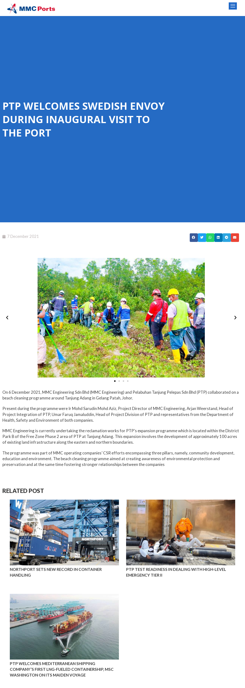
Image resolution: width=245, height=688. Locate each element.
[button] (194, 237)
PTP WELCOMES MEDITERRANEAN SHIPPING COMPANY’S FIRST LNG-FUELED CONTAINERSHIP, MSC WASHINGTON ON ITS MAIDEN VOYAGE (62, 669)
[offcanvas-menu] (233, 6)
